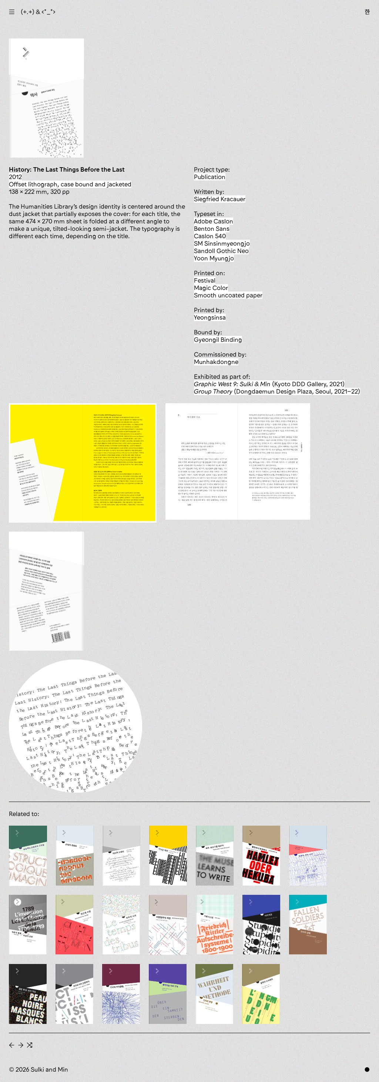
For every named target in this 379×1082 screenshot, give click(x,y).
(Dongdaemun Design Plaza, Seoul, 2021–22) (277, 391)
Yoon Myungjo (214, 258)
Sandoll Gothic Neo (221, 251)
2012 (15, 177)
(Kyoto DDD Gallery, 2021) (269, 384)
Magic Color (211, 287)
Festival (204, 280)
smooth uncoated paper (228, 295)
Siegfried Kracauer (219, 199)
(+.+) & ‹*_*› (38, 12)
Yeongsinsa (210, 317)
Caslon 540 (210, 236)
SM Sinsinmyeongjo (222, 243)
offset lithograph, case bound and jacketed (70, 184)
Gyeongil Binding (218, 339)
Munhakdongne (216, 361)
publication (209, 177)
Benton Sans (211, 228)
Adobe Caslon (213, 221)
